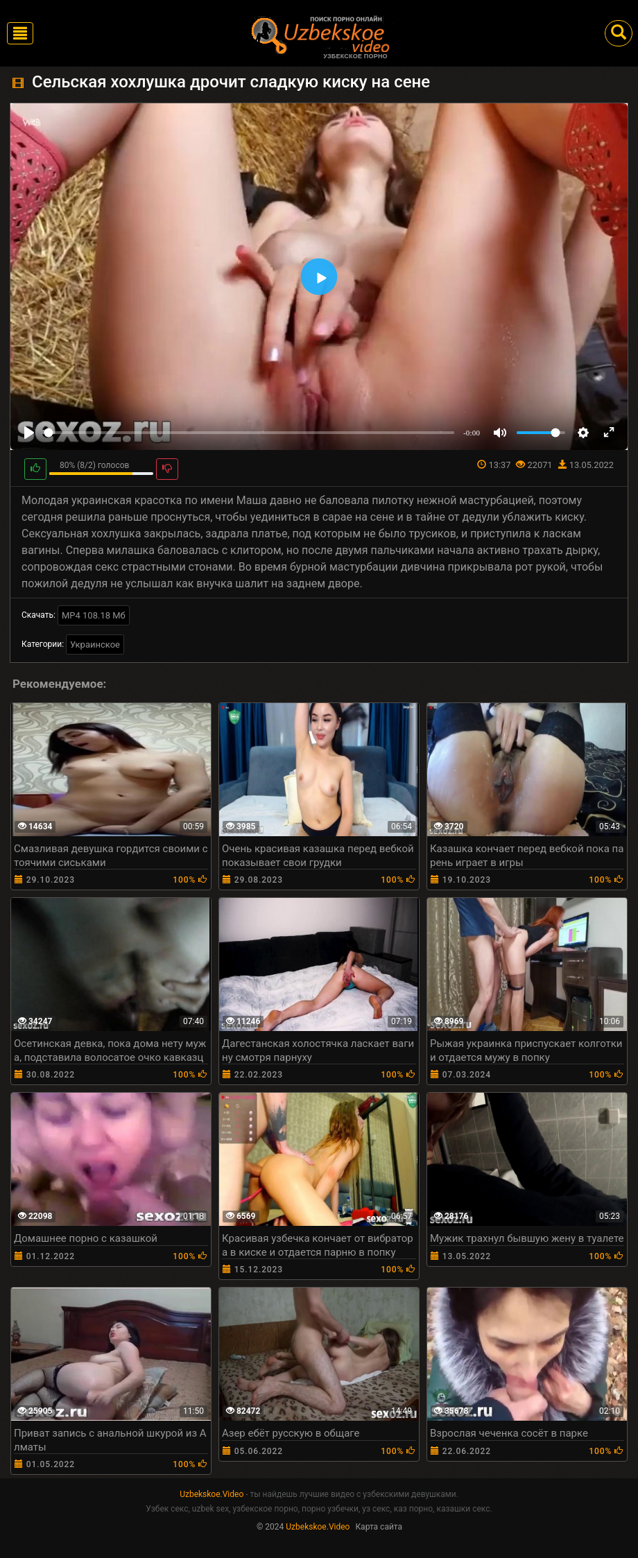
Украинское (95, 644)
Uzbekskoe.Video (211, 1494)
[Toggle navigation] (20, 33)
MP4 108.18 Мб (94, 615)
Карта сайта (378, 1527)
